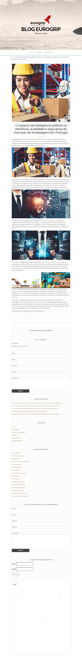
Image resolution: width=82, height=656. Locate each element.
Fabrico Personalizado (18, 432)
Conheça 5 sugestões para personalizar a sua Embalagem (29, 411)
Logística (14, 435)
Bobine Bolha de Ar (18, 490)
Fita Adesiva (15, 479)
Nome (14, 353)
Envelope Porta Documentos (20, 461)
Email (14, 359)
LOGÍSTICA (39, 52)
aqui (43, 311)
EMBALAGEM (49, 52)
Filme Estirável (16, 476)
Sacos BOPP (15, 470)
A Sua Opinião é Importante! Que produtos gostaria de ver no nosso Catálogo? (36, 406)
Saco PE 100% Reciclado (19, 493)
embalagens (36, 141)
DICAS (31, 52)
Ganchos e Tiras (16, 464)
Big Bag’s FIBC (16, 459)
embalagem (55, 185)
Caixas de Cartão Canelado (20, 496)
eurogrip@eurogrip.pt (22, 346)
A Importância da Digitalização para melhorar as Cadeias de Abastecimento (35, 408)
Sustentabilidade (17, 441)
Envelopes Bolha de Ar (19, 484)
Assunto (14, 372)
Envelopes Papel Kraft (18, 487)
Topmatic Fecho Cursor (19, 473)
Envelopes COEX (17, 467)
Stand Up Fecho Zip (18, 456)
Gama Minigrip (16, 453)
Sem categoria (16, 438)
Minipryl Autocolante (18, 482)
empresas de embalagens (48, 220)
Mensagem (15, 378)
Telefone (14, 366)
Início (12, 57)
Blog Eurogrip (41, 29)
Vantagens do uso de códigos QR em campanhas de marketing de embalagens (36, 414)
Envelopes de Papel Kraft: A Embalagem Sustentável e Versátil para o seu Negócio (37, 403)
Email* (14, 564)
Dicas (13, 427)
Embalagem (15, 429)
